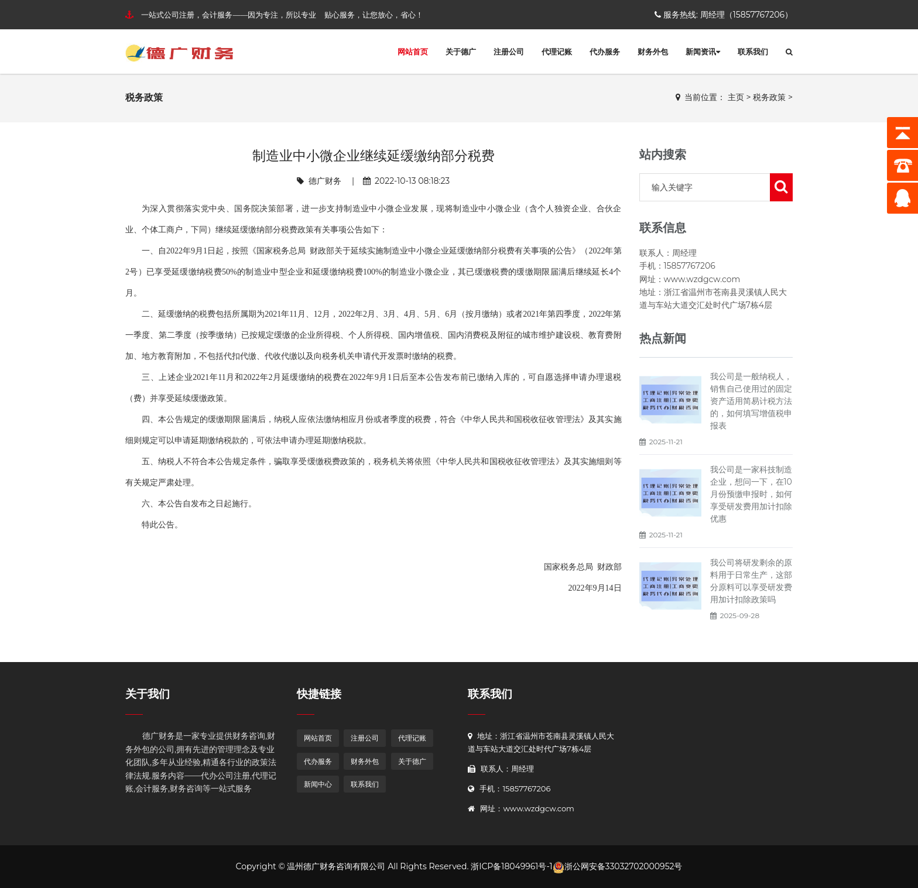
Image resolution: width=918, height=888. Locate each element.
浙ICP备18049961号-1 (511, 866)
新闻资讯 (703, 51)
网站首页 (413, 51)
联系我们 (753, 51)
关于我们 (147, 694)
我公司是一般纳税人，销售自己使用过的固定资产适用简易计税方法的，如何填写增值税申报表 (751, 401)
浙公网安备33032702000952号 (618, 866)
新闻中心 (318, 784)
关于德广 (461, 51)
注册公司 (509, 51)
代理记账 (557, 51)
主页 (736, 97)
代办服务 (605, 51)
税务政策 (769, 97)
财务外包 (653, 51)
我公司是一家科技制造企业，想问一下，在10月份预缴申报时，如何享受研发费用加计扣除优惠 (751, 494)
